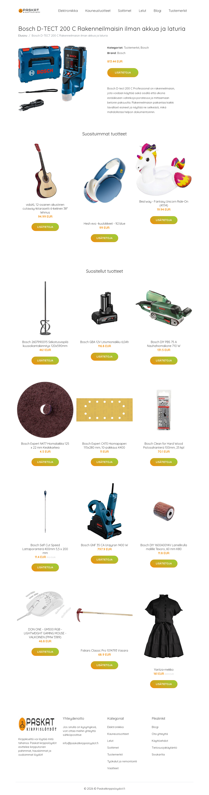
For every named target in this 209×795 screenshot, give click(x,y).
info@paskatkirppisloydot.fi (80, 743)
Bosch (145, 47)
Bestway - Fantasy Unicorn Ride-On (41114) (163, 203)
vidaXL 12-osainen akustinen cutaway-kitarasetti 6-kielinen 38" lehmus (45, 208)
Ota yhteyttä (160, 734)
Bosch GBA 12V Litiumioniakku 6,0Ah (104, 342)
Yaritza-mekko (164, 669)
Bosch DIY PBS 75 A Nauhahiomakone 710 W (163, 344)
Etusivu (22, 35)
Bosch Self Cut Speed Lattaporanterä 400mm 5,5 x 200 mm (45, 549)
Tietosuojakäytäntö (164, 747)
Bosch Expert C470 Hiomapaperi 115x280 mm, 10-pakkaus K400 (104, 445)
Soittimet (124, 11)
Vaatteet (113, 768)
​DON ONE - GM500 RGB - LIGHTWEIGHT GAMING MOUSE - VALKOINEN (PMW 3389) (45, 633)
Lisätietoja (123, 72)
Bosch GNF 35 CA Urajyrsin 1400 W (104, 545)
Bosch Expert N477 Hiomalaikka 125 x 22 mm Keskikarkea (45, 445)
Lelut (142, 11)
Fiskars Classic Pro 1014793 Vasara (104, 650)
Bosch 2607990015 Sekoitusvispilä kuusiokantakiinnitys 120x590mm (45, 344)
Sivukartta (158, 754)
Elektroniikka (68, 11)
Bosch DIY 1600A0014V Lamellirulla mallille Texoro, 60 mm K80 (163, 547)
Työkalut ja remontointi (122, 761)
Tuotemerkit (178, 11)
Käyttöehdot (160, 740)
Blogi (157, 11)
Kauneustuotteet (98, 11)
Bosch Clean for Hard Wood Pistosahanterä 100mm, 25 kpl (163, 445)
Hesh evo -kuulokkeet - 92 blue (104, 223)
